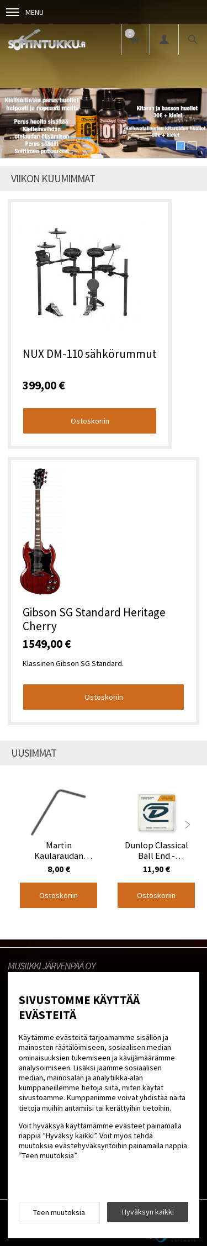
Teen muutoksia (59, 1212)
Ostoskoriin (90, 421)
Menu (25, 12)
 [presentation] (188, 824)
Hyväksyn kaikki (148, 1212)
